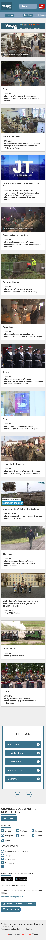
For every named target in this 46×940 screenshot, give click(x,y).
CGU (16, 927)
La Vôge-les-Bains (33, 144)
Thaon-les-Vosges (13, 148)
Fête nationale (11, 701)
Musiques (26, 146)
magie (8, 146)
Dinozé (23, 561)
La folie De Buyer (15, 753)
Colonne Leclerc (19, 242)
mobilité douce (12, 292)
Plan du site (5, 927)
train (22, 656)
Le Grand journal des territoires (19, 190)
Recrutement (20, 337)
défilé (28, 699)
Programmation (36, 381)
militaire (9, 99)
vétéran (9, 247)
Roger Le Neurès (12, 244)
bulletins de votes (32, 193)
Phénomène (13, 744)
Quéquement (11, 566)
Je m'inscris (9, 818)
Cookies (29, 929)
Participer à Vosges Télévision (19, 903)
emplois (31, 334)
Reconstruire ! (14, 779)
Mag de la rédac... (12, 514)
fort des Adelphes (26, 516)
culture (9, 426)
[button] (17, 794)
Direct (42, 7)
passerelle (24, 292)
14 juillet (9, 699)
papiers (9, 199)
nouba (34, 146)
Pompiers (10, 703)
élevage (19, 195)
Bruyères (9, 471)
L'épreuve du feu (15, 770)
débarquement (12, 561)
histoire (18, 471)
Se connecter (11, 909)
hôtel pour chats (31, 195)
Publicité (4, 924)
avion (21, 193)
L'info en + (8, 610)
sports (36, 429)
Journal (8, 94)
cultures (9, 96)
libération (27, 471)
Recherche (34, 6)
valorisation (23, 384)
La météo (28, 15)
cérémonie (19, 699)
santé (8, 101)
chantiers (9, 289)
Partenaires (17, 924)
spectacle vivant (25, 429)
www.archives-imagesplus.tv (12, 897)
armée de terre (20, 334)
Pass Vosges (11, 429)
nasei (8, 474)
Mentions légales (33, 924)
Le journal (9, 15)
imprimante (10, 197)
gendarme (24, 701)
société (30, 337)
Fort (7, 656)
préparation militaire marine (17, 381)
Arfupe (9, 334)
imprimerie (22, 197)
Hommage (19, 96)
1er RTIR (9, 613)
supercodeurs (11, 384)
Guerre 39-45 (11, 563)
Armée (9, 144)
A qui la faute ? (14, 761)
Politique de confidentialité (11, 929)
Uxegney (34, 292)
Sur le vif (8, 141)
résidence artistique (31, 99)
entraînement (11, 516)
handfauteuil (19, 426)
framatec (19, 289)
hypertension (31, 96)
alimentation (11, 193)
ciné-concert (19, 144)
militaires (9, 518)
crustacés (10, 195)
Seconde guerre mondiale (31, 244)
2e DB (8, 242)
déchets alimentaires (14, 379)
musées (18, 99)
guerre (30, 561)
